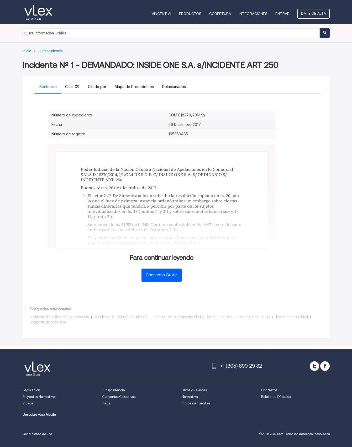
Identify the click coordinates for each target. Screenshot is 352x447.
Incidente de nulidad (292, 317)
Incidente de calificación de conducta (59, 317)
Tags (106, 403)
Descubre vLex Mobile (39, 415)
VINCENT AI (161, 14)
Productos (190, 14)
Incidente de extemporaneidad (177, 317)
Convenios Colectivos (118, 397)
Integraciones (253, 14)
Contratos (269, 390)
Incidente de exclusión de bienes (120, 317)
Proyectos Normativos (39, 397)
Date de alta (313, 13)
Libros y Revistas (194, 390)
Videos (28, 403)
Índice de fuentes (196, 403)
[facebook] (325, 366)
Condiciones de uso (37, 433)
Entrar (282, 14)
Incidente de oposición (48, 322)
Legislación (31, 390)
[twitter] (314, 366)
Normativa (190, 397)
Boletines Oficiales (276, 397)
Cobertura (220, 14)
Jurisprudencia (113, 390)
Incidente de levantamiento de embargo (238, 317)
